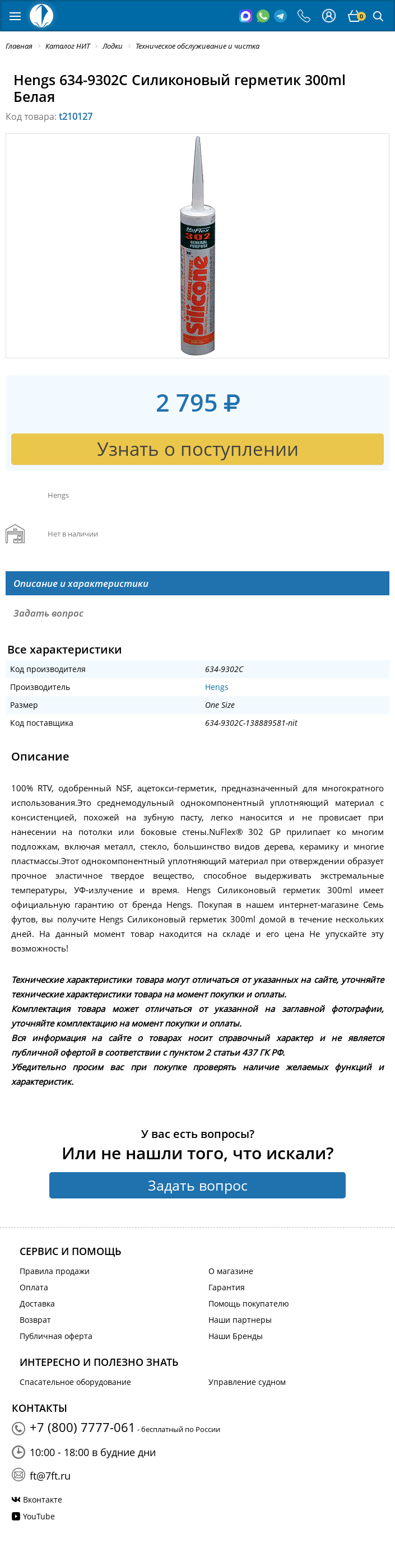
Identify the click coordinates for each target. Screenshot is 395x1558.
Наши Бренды (235, 1336)
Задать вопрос (198, 1185)
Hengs (217, 687)
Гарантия (226, 1287)
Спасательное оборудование (75, 1382)
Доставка (37, 1303)
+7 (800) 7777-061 (83, 1427)
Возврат (35, 1319)
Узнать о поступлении (198, 448)
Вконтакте (42, 1499)
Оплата (34, 1287)
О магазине (230, 1271)
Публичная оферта (56, 1336)
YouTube (39, 1516)
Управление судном (247, 1382)
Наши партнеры (240, 1319)
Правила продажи (55, 1271)
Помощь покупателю (248, 1303)
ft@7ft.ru (50, 1475)
